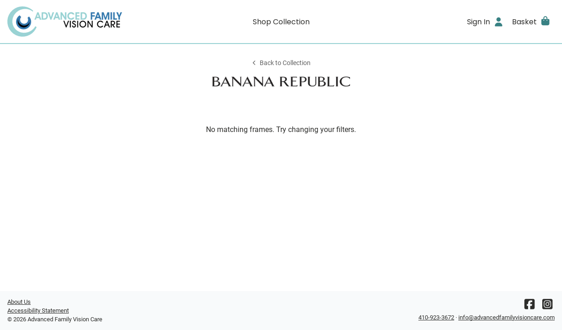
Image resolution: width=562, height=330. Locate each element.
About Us (19, 301)
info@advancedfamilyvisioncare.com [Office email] (506, 317)
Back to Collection (280, 63)
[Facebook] (529, 306)
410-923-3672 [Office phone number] (436, 317)
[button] (531, 21)
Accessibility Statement (38, 310)
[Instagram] (547, 306)
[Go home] (75, 21)
